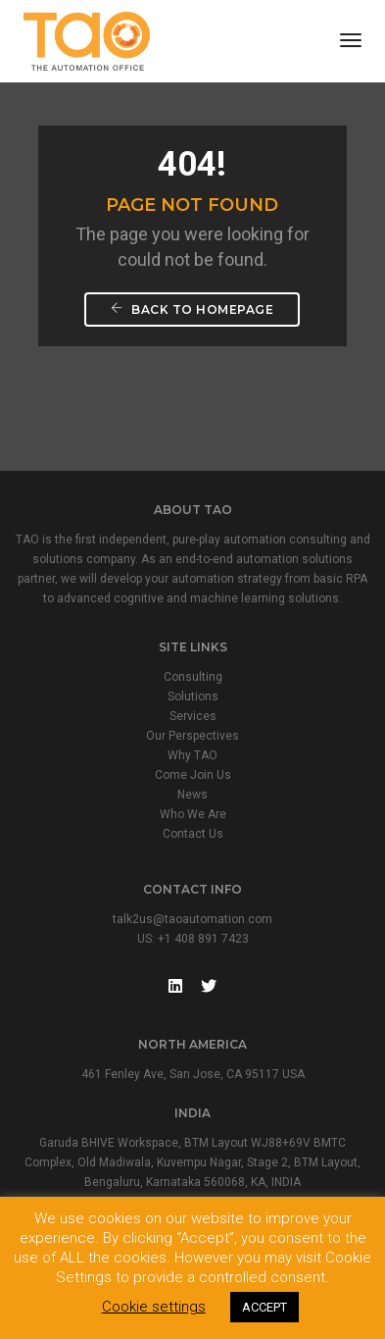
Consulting (193, 677)
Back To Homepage (192, 309)
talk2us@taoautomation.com (192, 919)
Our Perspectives (192, 736)
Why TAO (192, 755)
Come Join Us (193, 775)
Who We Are (193, 814)
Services (193, 716)
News (192, 794)
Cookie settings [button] (154, 1306)
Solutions (193, 696)
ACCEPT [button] (264, 1307)
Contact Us (193, 834)
